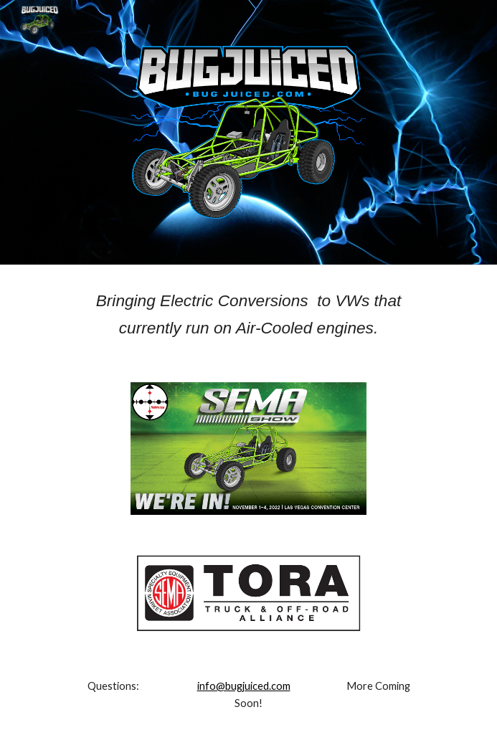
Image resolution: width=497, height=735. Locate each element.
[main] (248, 315)
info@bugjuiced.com (243, 686)
